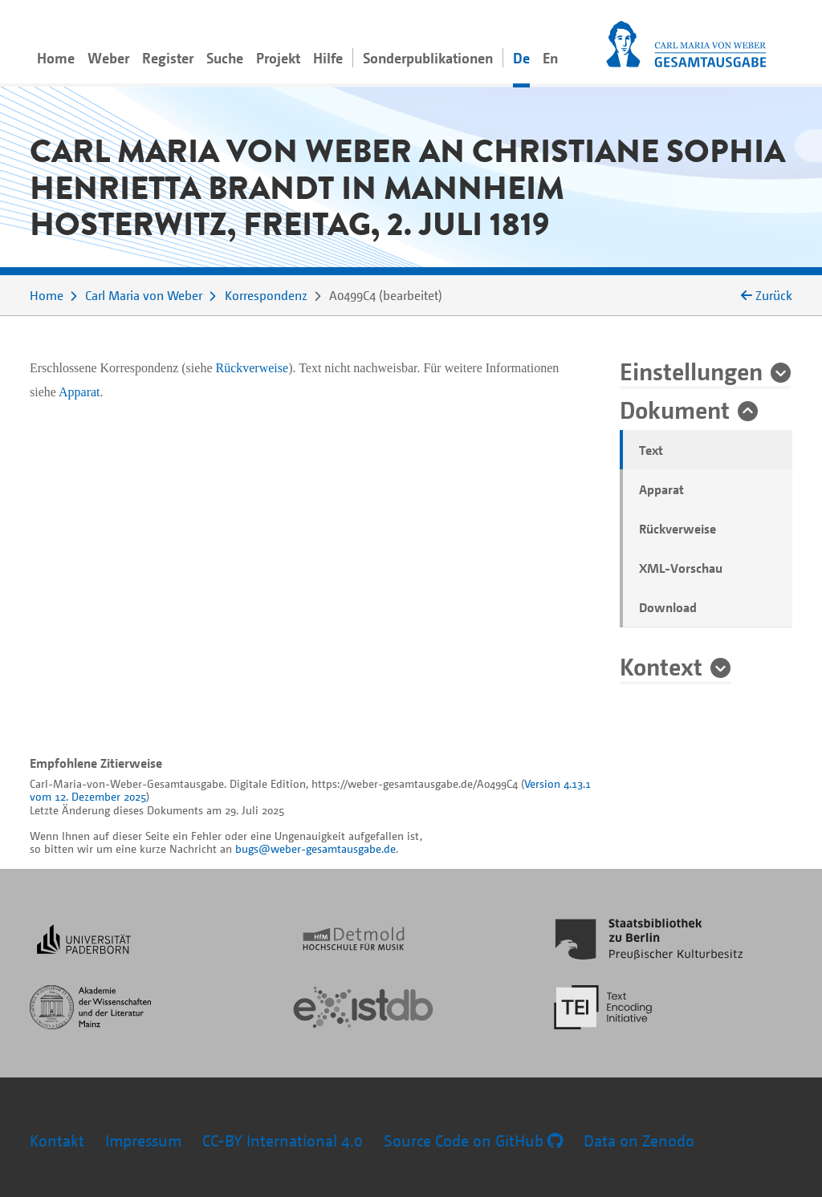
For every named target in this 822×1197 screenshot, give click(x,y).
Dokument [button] (675, 409)
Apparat (661, 489)
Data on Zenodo (639, 1140)
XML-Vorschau (680, 568)
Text (651, 450)
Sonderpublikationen (428, 58)
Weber (108, 58)
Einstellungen (691, 370)
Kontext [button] (661, 666)
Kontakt (57, 1140)
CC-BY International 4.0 (282, 1140)
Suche (224, 58)
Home (56, 58)
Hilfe (328, 58)
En (550, 58)
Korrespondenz (266, 295)
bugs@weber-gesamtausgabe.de (315, 848)
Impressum (143, 1140)
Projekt (278, 58)
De (521, 58)
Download (668, 607)
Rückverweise (677, 529)
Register (167, 58)
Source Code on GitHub (473, 1140)
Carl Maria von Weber (143, 295)
